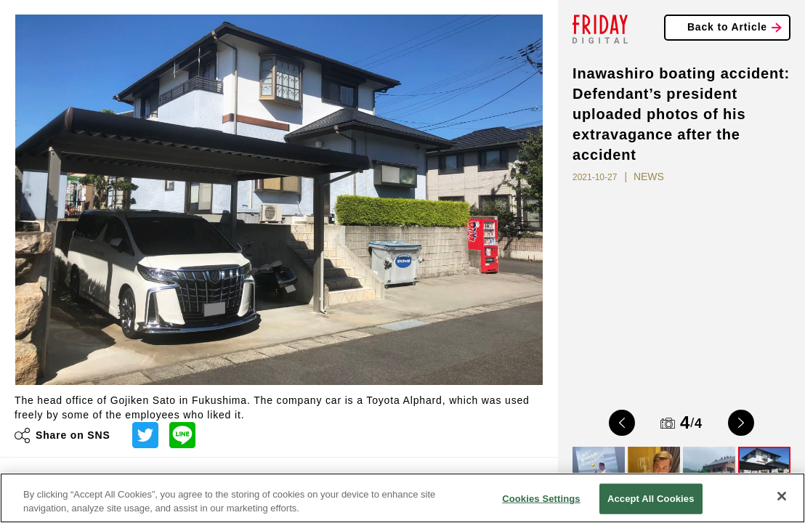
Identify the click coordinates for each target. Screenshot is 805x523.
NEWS (649, 176)
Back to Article (727, 27)
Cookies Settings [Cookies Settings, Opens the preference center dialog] (541, 498)
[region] (402, 498)
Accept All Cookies (651, 498)
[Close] (782, 496)
